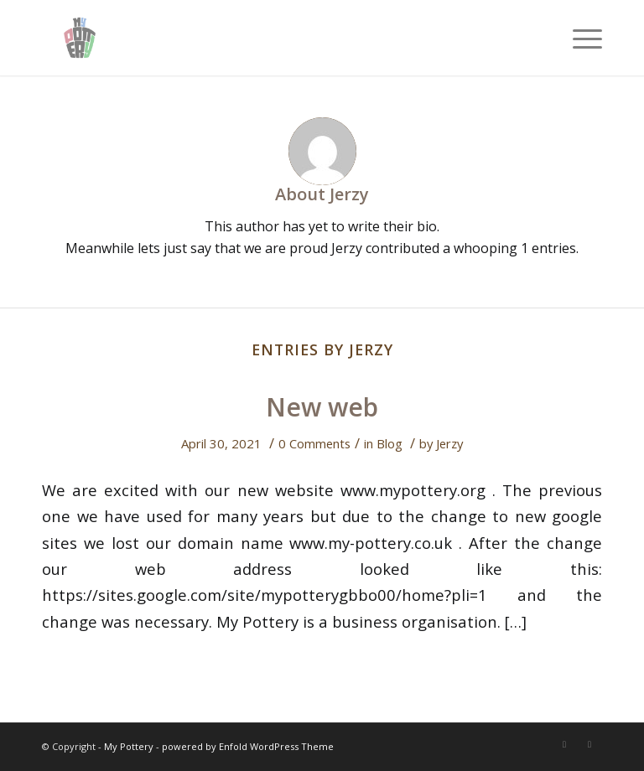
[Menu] (579, 37)
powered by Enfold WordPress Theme (248, 746)
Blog (389, 443)
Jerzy (449, 443)
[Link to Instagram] (589, 744)
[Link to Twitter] (564, 744)
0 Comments (314, 443)
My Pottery (128, 746)
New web (322, 407)
